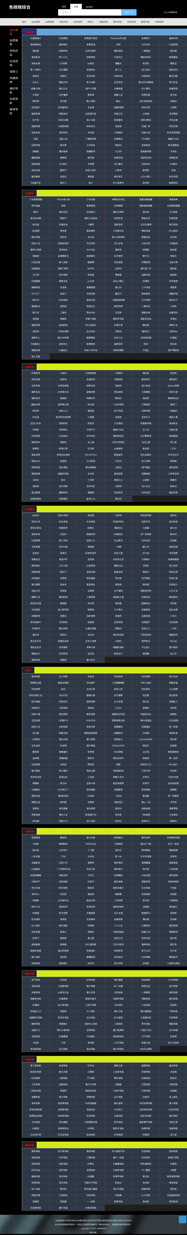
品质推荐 (50, 21)
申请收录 (159, 21)
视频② (90, 21)
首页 (24, 21)
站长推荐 (35, 21)
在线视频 (77, 21)
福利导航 (117, 21)
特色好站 (63, 21)
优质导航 (131, 21)
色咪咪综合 (20, 7)
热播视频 (103, 21)
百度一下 (129, 12)
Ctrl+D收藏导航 (170, 12)
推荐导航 (145, 21)
